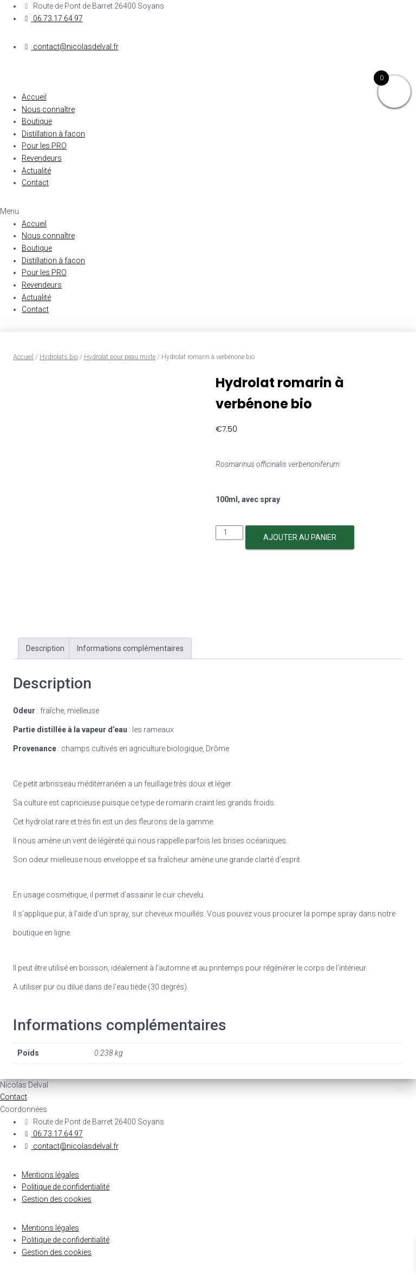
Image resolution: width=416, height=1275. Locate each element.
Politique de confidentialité (65, 1186)
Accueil (34, 97)
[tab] (45, 648)
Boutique (37, 121)
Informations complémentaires (130, 648)
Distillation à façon (53, 133)
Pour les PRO (44, 145)
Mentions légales (50, 1174)
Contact (35, 182)
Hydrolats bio (59, 357)
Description (45, 648)
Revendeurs (42, 158)
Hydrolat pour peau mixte (119, 357)
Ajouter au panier (299, 537)
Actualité (36, 170)
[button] (208, 211)
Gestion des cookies (57, 1199)
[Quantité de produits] (229, 532)
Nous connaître (48, 109)
